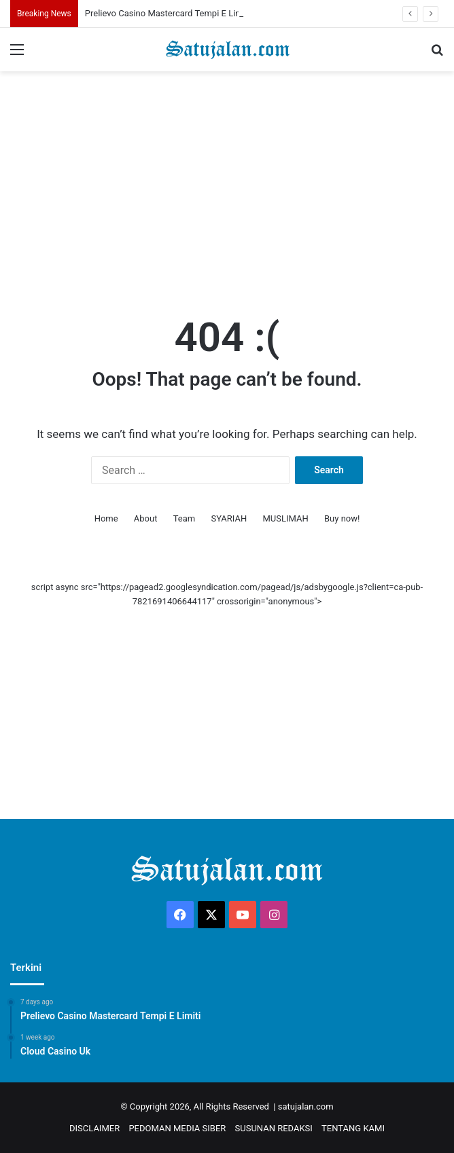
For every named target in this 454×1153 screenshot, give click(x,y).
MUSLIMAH (286, 518)
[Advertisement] (227, 180)
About (146, 518)
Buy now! (342, 518)
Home (106, 518)
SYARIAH (229, 518)
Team (184, 518)
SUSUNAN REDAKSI (274, 1128)
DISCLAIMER (94, 1128)
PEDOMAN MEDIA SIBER (177, 1128)
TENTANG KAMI (353, 1128)
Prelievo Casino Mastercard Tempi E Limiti (167, 13)
